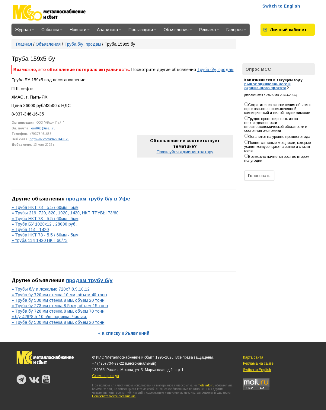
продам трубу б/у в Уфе (98, 199)
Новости (80, 29)
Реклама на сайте (258, 363)
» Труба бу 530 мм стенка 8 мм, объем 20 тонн (57, 300)
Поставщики (142, 29)
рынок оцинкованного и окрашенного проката (267, 86)
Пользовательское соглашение (114, 396)
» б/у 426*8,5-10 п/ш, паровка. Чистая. (49, 316)
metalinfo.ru (206, 385)
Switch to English (281, 6)
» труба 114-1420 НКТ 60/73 (39, 240)
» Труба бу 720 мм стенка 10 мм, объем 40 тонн (59, 294)
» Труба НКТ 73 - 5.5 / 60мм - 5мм (44, 207)
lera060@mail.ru (43, 128)
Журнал (24, 29)
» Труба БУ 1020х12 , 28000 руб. (44, 224)
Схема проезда (105, 376)
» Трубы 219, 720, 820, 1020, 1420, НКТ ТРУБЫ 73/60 (65, 212)
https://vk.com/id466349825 (49, 139)
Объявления (178, 29)
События (51, 29)
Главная (24, 44)
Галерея (236, 29)
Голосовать (259, 175)
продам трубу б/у (89, 280)
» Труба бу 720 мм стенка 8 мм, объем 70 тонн (57, 311)
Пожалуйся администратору (185, 151)
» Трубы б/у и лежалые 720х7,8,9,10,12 (50, 289)
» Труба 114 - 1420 (30, 229)
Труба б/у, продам (82, 44)
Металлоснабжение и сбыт (57, 13)
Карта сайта (253, 357)
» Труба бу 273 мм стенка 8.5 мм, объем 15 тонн (59, 305)
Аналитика (109, 29)
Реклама (209, 29)
